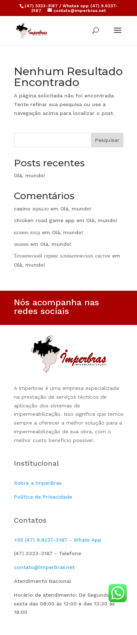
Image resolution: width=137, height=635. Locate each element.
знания (21, 244)
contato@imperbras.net (44, 567)
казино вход (27, 232)
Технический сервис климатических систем (62, 256)
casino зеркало (31, 209)
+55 (57, 540)
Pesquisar (107, 140)
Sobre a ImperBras (37, 483)
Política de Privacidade (43, 497)
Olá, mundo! (29, 175)
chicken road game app (44, 220)
